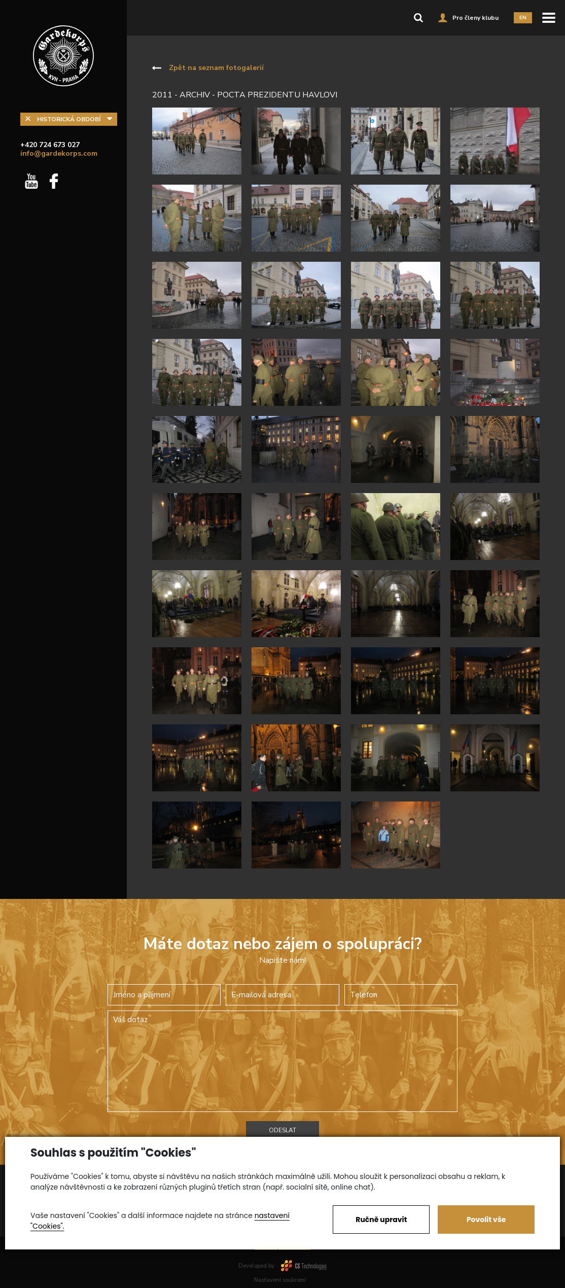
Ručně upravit (381, 1219)
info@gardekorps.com (58, 153)
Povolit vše (486, 1219)
